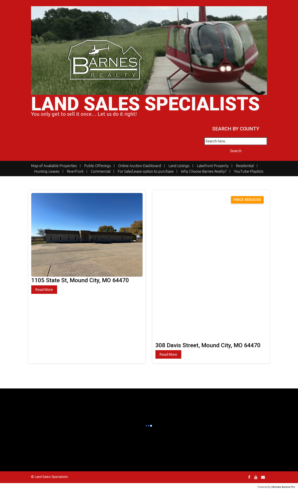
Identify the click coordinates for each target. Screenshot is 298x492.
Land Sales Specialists (145, 104)
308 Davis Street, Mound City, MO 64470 (208, 345)
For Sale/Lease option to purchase (146, 171)
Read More (44, 289)
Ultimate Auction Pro (283, 487)
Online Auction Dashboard (139, 165)
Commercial (101, 171)
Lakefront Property (213, 165)
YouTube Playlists (248, 171)
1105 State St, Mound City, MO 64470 (80, 280)
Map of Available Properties (54, 165)
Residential (245, 165)
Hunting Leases (47, 171)
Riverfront (75, 171)
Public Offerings (97, 165)
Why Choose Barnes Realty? (204, 171)
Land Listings (179, 165)
